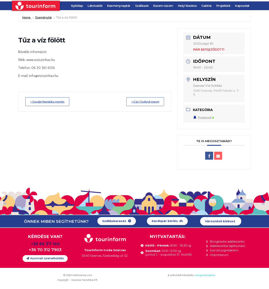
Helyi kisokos (187, 6)
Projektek (223, 6)
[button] (116, 221)
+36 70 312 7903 (45, 249)
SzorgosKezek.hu (205, 275)
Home (26, 17)
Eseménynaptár (118, 6)
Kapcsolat (242, 6)
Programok (203, 117)
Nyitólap (77, 6)
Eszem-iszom (163, 6)
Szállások (142, 6)
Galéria (206, 6)
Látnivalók (95, 6)
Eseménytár (43, 17)
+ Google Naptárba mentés (49, 101)
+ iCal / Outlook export (143, 101)
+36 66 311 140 (45, 243)
